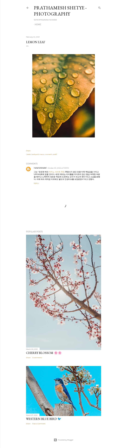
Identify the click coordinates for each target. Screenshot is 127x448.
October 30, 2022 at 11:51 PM (58, 168)
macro (41, 154)
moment (48, 154)
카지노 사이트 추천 (57, 172)
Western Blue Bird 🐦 (43, 419)
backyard (35, 154)
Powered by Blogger (63, 439)
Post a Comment (38, 424)
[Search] (99, 7)
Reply (36, 183)
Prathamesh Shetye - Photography (60, 11)
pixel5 (55, 154)
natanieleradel (40, 168)
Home (38, 24)
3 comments (37, 358)
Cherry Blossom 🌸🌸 (44, 353)
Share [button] (28, 151)
